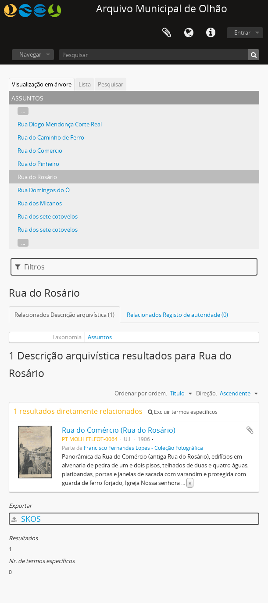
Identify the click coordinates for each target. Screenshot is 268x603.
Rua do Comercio (40, 150)
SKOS (26, 518)
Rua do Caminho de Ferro (51, 137)
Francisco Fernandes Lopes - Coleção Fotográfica (143, 447)
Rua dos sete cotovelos (48, 216)
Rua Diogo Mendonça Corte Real (60, 124)
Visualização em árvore (41, 84)
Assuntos (100, 337)
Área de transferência (167, 33)
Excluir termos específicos (183, 412)
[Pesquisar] (159, 54)
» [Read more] (190, 483)
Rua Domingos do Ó (44, 190)
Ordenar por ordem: (140, 393)
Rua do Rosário (37, 177)
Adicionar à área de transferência (250, 430)
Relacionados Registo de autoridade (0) (177, 315)
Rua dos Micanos (40, 203)
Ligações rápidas (211, 33)
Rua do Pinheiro (38, 164)
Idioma (189, 33)
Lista (85, 84)
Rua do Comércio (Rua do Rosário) (118, 430)
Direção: (206, 393)
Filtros (30, 267)
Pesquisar (110, 84)
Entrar (242, 32)
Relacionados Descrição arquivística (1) (64, 315)
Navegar (30, 54)
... (23, 111)
